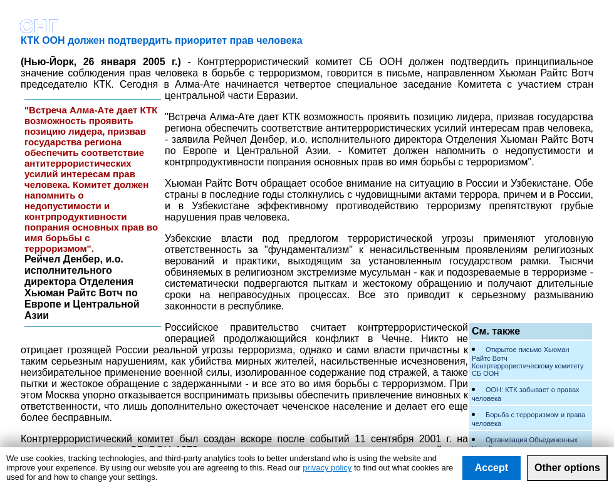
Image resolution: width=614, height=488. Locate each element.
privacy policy (327, 467)
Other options (567, 467)
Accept (491, 467)
